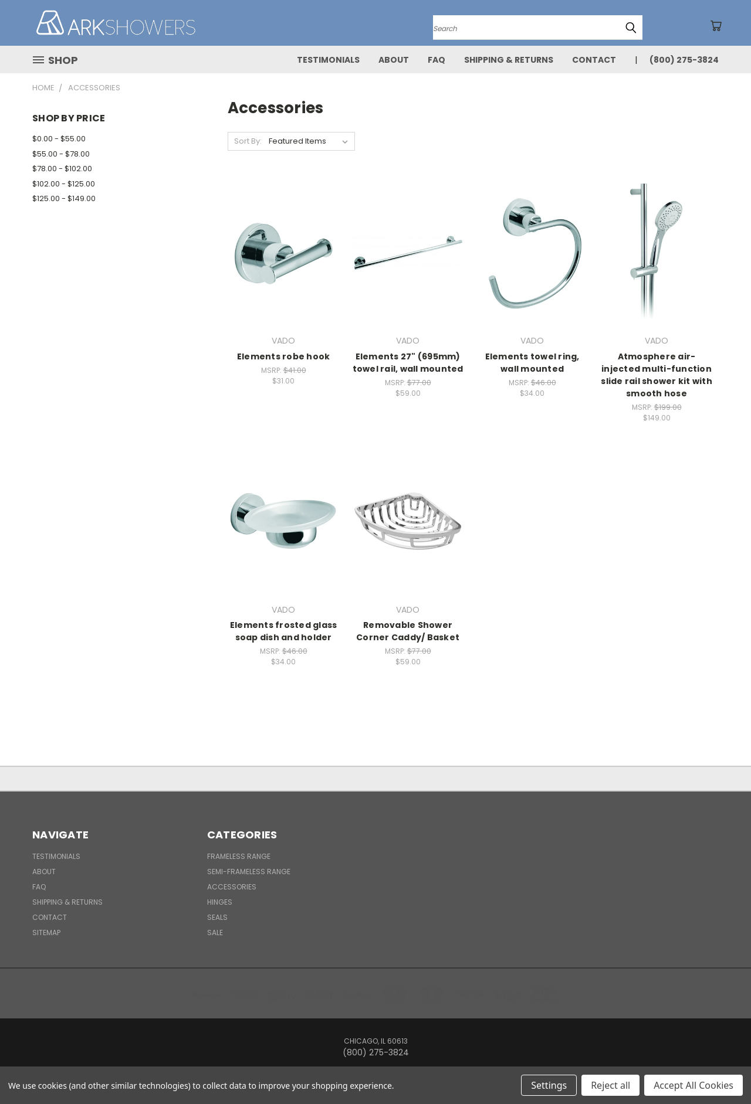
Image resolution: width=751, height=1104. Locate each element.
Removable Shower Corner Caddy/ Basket (407, 631)
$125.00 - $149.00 (64, 198)
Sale (215, 932)
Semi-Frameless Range (248, 872)
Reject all (610, 1085)
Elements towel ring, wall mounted (532, 363)
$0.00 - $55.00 (59, 138)
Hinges (219, 902)
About (393, 60)
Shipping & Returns (508, 60)
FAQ (436, 60)
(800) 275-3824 (684, 60)
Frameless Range (238, 856)
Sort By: (248, 141)
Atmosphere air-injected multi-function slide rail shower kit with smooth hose (656, 375)
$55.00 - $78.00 (61, 153)
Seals (217, 917)
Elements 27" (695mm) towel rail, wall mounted (408, 363)
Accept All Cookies (693, 1085)
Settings (549, 1085)
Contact (594, 60)
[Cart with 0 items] (716, 26)
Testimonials (328, 60)
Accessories (231, 887)
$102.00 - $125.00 (63, 183)
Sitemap (46, 932)
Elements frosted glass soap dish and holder (283, 631)
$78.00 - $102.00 (62, 168)
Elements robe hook (283, 356)
